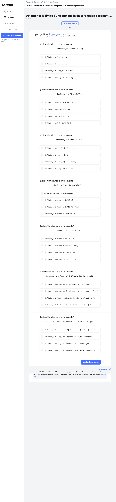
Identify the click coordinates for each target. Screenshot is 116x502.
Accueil (8, 11)
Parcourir (8, 17)
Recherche (9, 23)
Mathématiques (52, 2)
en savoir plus (98, 372)
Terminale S (38, 2)
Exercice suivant (105, 369)
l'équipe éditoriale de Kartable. (57, 34)
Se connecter (10, 29)
